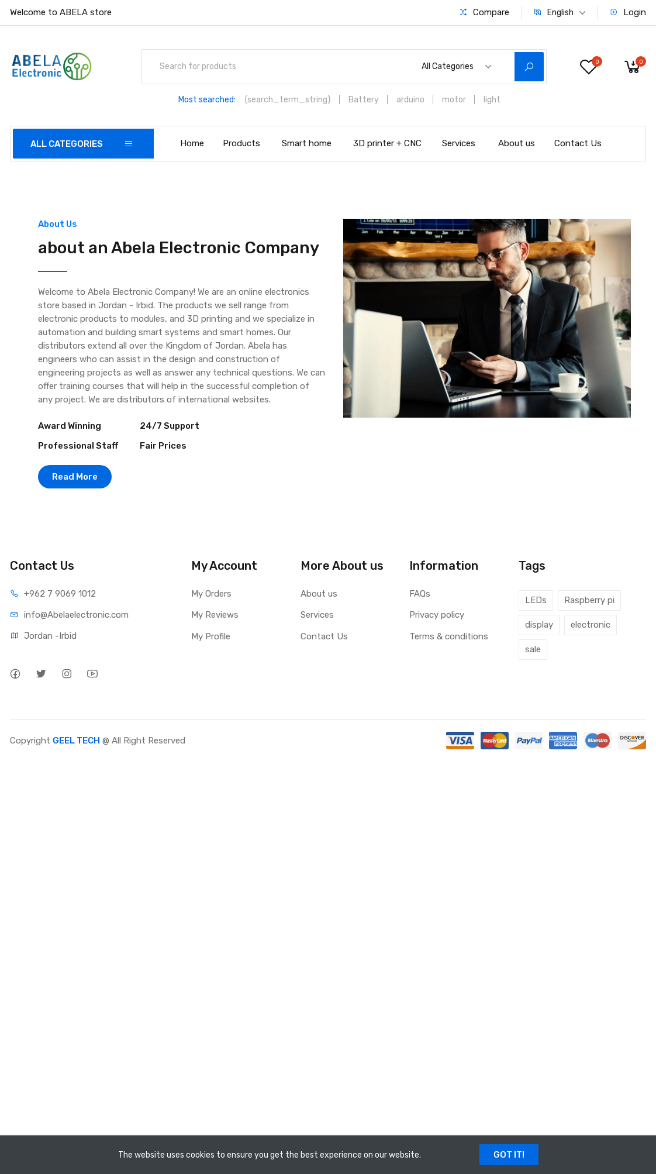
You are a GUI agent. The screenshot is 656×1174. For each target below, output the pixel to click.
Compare (484, 12)
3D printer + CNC (387, 143)
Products (241, 143)
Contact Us (578, 143)
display (539, 624)
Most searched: (207, 100)
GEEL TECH (76, 740)
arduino (410, 100)
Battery (363, 100)
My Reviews (215, 615)
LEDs (536, 600)
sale (533, 649)
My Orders (211, 593)
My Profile (210, 636)
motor (454, 100)
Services (458, 143)
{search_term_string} (287, 100)
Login (627, 12)
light (492, 100)
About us (516, 143)
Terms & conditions (448, 636)
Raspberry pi (589, 600)
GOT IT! (508, 1154)
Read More (75, 476)
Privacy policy (436, 615)
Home (192, 143)
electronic (590, 624)
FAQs (419, 593)
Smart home (307, 143)
